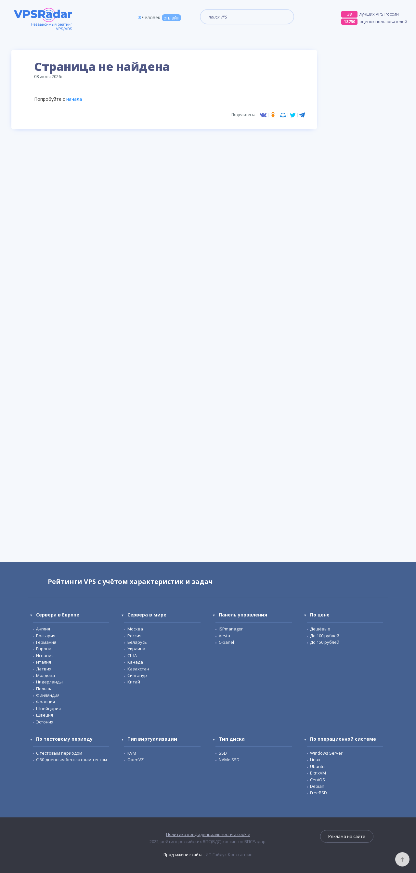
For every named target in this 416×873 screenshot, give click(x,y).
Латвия (43, 669)
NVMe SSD (229, 759)
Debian (317, 786)
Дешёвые (320, 629)
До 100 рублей (324, 636)
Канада (135, 662)
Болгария (45, 636)
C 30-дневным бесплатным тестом (71, 759)
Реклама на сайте (346, 836)
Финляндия (47, 695)
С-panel (226, 642)
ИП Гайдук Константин (229, 854)
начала (74, 99)
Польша (44, 689)
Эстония (44, 722)
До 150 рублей (324, 642)
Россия (134, 636)
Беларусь (137, 642)
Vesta (224, 636)
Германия (46, 642)
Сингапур (137, 675)
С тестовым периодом (59, 753)
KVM (131, 753)
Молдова (45, 675)
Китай (133, 682)
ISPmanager (231, 629)
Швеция (44, 715)
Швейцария (48, 708)
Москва (135, 629)
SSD (223, 753)
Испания (45, 655)
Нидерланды (49, 682)
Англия (43, 629)
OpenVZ (135, 759)
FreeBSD (318, 793)
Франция (45, 702)
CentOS (317, 780)
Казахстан (138, 669)
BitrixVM (318, 773)
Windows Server (326, 753)
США (132, 655)
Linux (315, 759)
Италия (43, 662)
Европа (43, 649)
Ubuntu (317, 766)
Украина (136, 649)
